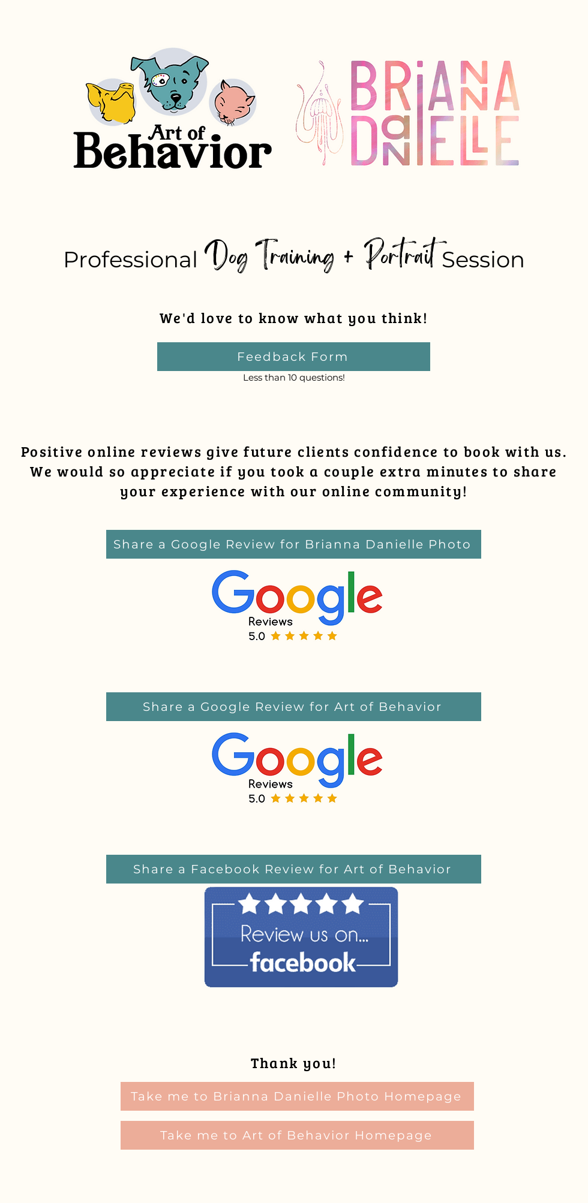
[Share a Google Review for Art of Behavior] (293, 706)
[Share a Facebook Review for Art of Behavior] (293, 869)
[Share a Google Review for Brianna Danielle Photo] (293, 544)
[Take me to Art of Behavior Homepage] (297, 1135)
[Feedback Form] (293, 356)
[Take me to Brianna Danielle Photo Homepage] (297, 1096)
